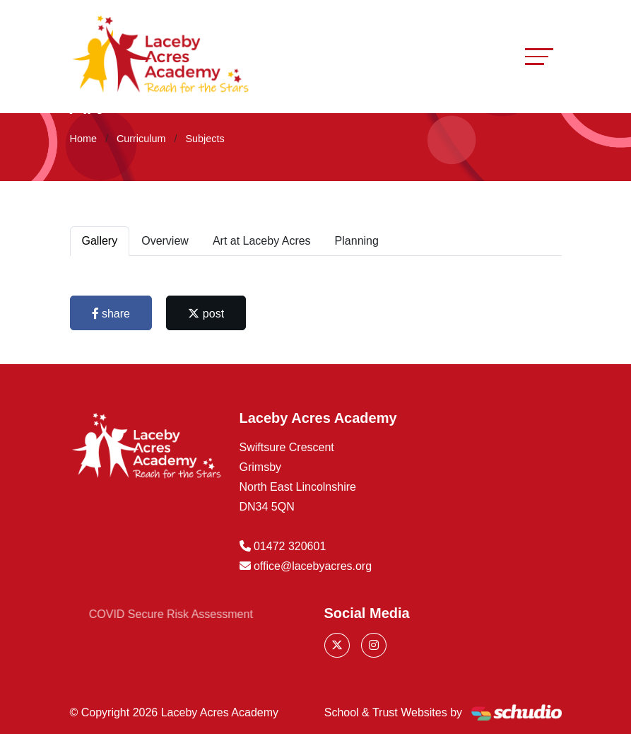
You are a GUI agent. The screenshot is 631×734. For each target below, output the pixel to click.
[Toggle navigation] (539, 56)
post (206, 314)
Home (83, 138)
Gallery (100, 241)
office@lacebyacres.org (313, 566)
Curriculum (141, 138)
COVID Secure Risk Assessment (186, 614)
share (111, 314)
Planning (357, 241)
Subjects (204, 138)
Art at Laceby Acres (262, 241)
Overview (165, 241)
